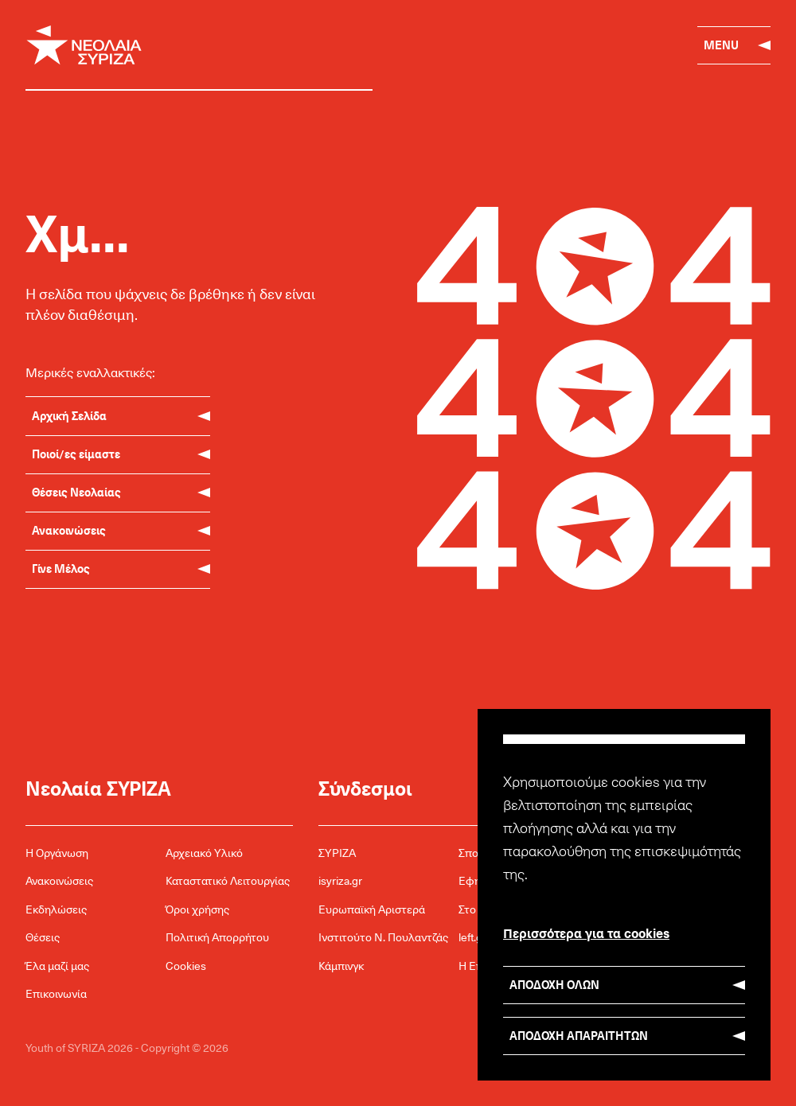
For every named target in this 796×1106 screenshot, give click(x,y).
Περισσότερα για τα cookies (586, 932)
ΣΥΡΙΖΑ (337, 852)
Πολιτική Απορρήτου (217, 936)
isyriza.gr (340, 880)
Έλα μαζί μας (57, 965)
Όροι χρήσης (197, 909)
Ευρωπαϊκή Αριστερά (371, 909)
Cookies (186, 965)
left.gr (472, 936)
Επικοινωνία (56, 993)
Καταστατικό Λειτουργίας (228, 880)
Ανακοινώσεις (59, 880)
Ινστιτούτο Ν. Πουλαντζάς (383, 936)
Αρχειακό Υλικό (204, 852)
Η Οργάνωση (56, 852)
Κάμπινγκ (341, 965)
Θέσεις (42, 936)
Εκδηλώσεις (56, 909)
